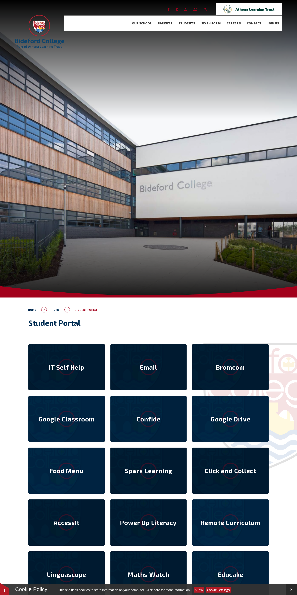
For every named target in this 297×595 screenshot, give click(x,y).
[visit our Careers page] (237, 20)
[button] (4, 589)
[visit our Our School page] (145, 20)
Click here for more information (168, 590)
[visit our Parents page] (168, 20)
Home (32, 309)
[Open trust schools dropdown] (264, 6)
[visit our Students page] (190, 20)
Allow (199, 590)
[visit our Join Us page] (276, 20)
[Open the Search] (220, 6)
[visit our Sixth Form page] (214, 20)
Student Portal (86, 309)
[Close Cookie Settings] (291, 589)
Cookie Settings (218, 590)
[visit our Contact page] (257, 20)
